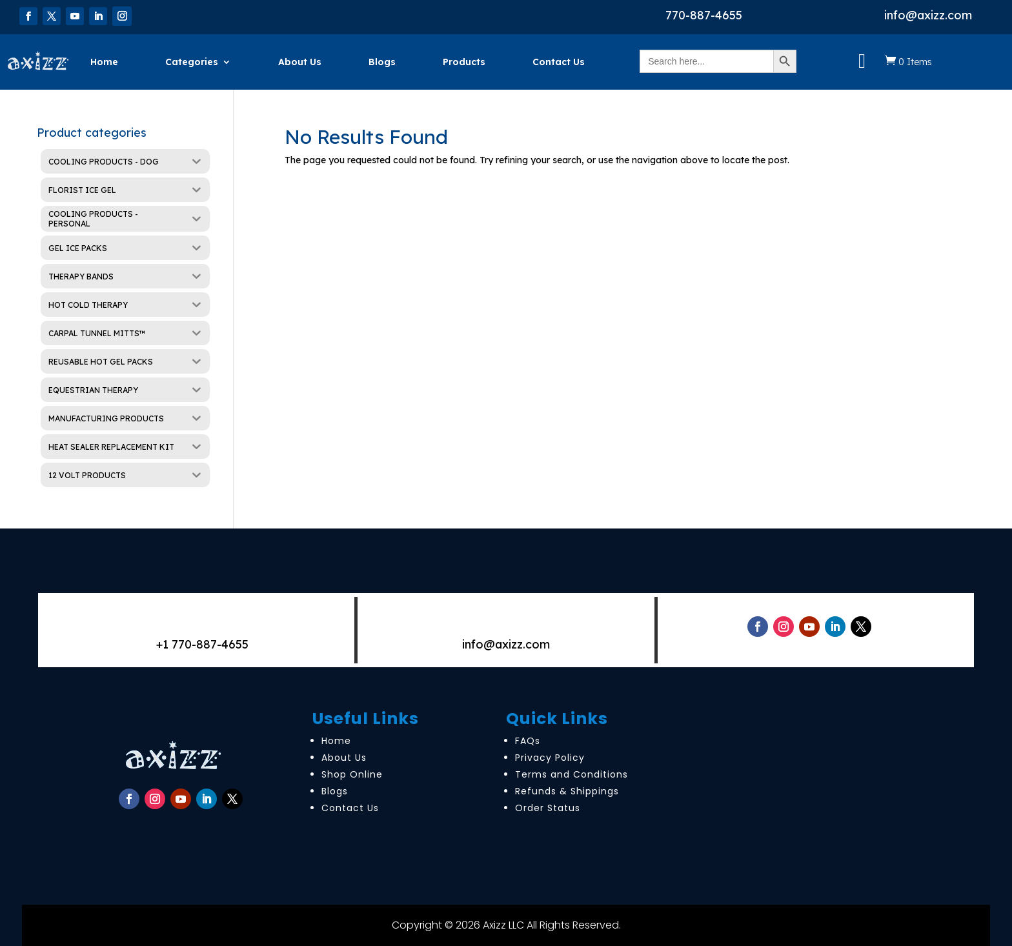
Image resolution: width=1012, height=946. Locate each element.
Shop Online (352, 774)
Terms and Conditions (571, 774)
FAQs (527, 740)
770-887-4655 (703, 15)
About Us (299, 62)
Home (104, 62)
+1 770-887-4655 (202, 644)
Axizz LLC (503, 925)
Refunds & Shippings (567, 791)
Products (464, 62)
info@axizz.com (928, 15)
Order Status (547, 807)
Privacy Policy (550, 757)
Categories (191, 62)
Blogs (382, 62)
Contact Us (558, 62)
